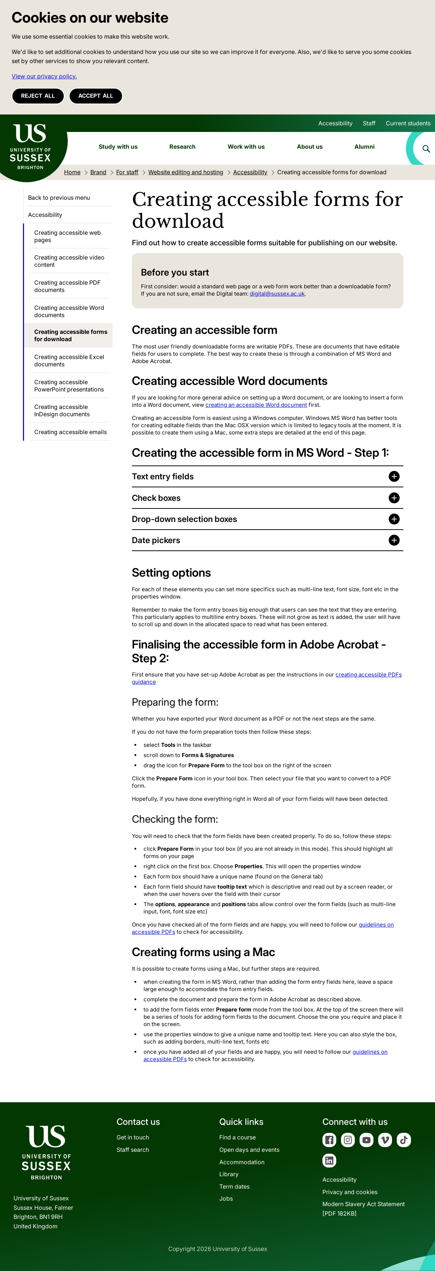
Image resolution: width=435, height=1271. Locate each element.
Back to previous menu (59, 197)
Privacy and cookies (349, 1192)
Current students (408, 123)
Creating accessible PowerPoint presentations (69, 385)
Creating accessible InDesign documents (62, 410)
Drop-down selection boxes (184, 519)
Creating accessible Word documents (69, 311)
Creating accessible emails (70, 432)
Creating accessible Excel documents (69, 360)
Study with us (118, 146)
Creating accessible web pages (67, 236)
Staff (369, 123)
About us (310, 146)
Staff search (133, 1149)
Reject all (38, 95)
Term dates (234, 1186)
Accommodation (241, 1162)
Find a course (237, 1137)
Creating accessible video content (69, 261)
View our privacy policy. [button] (44, 76)
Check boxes (156, 498)
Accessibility (335, 123)
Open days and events (249, 1149)
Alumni (364, 146)
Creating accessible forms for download (70, 335)
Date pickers (156, 540)
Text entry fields (163, 476)
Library (229, 1174)
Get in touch (133, 1137)
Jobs (226, 1198)
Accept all (95, 95)
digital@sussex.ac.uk (277, 293)
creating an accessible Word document (256, 404)
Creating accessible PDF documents (67, 286)
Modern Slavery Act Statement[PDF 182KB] (363, 1208)
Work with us (246, 146)
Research (182, 146)
